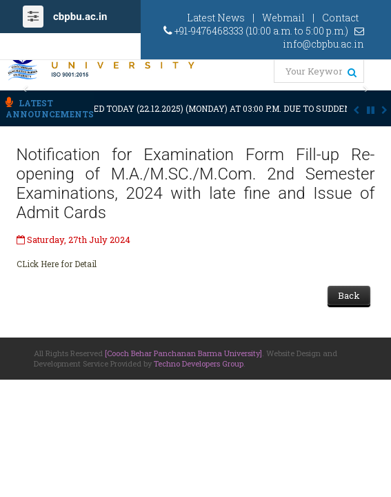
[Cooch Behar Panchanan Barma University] (183, 353)
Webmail (283, 17)
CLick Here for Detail (57, 263)
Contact (340, 17)
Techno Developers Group (198, 363)
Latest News (216, 17)
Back (349, 295)
